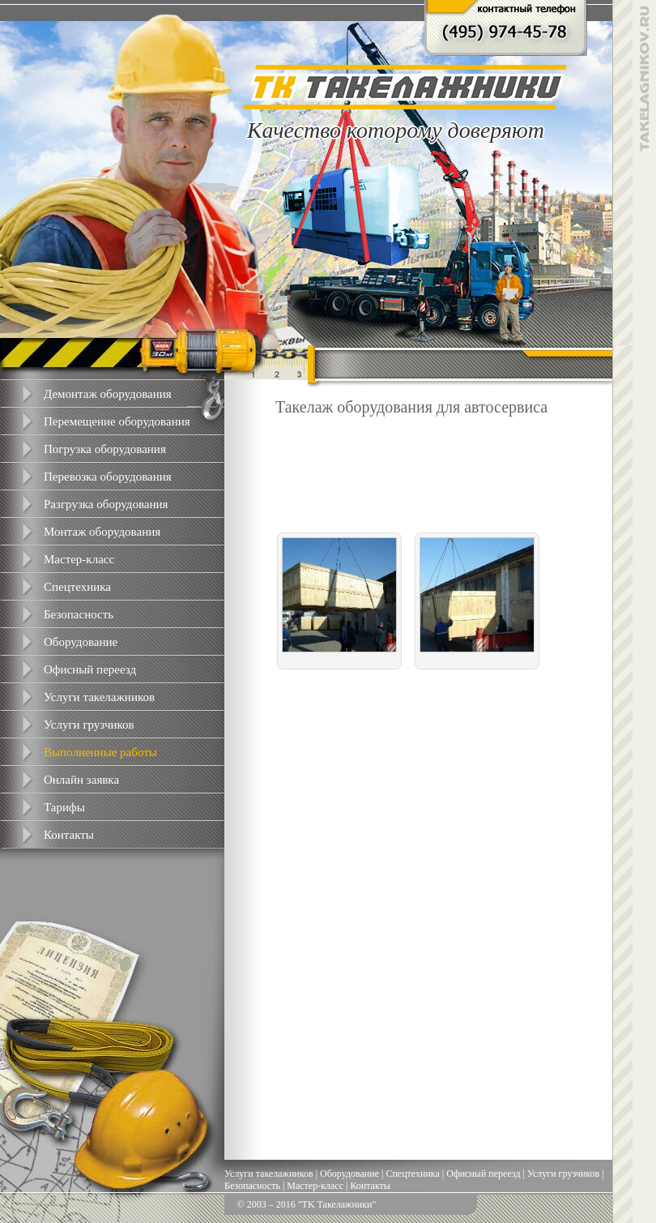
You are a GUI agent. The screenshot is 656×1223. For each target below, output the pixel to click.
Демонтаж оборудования (108, 393)
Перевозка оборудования (108, 476)
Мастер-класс (79, 559)
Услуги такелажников (99, 697)
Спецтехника (77, 586)
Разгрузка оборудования (106, 504)
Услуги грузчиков (89, 724)
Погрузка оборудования (105, 449)
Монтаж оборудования (102, 531)
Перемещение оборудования (117, 421)
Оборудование (80, 641)
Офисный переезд (90, 669)
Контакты (69, 834)
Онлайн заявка (81, 779)
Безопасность (78, 614)
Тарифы (64, 807)
